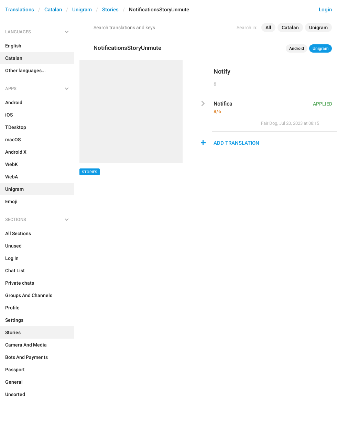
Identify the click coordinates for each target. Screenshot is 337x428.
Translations (19, 10)
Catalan (53, 10)
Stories (110, 10)
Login (325, 10)
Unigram (82, 10)
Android (296, 48)
